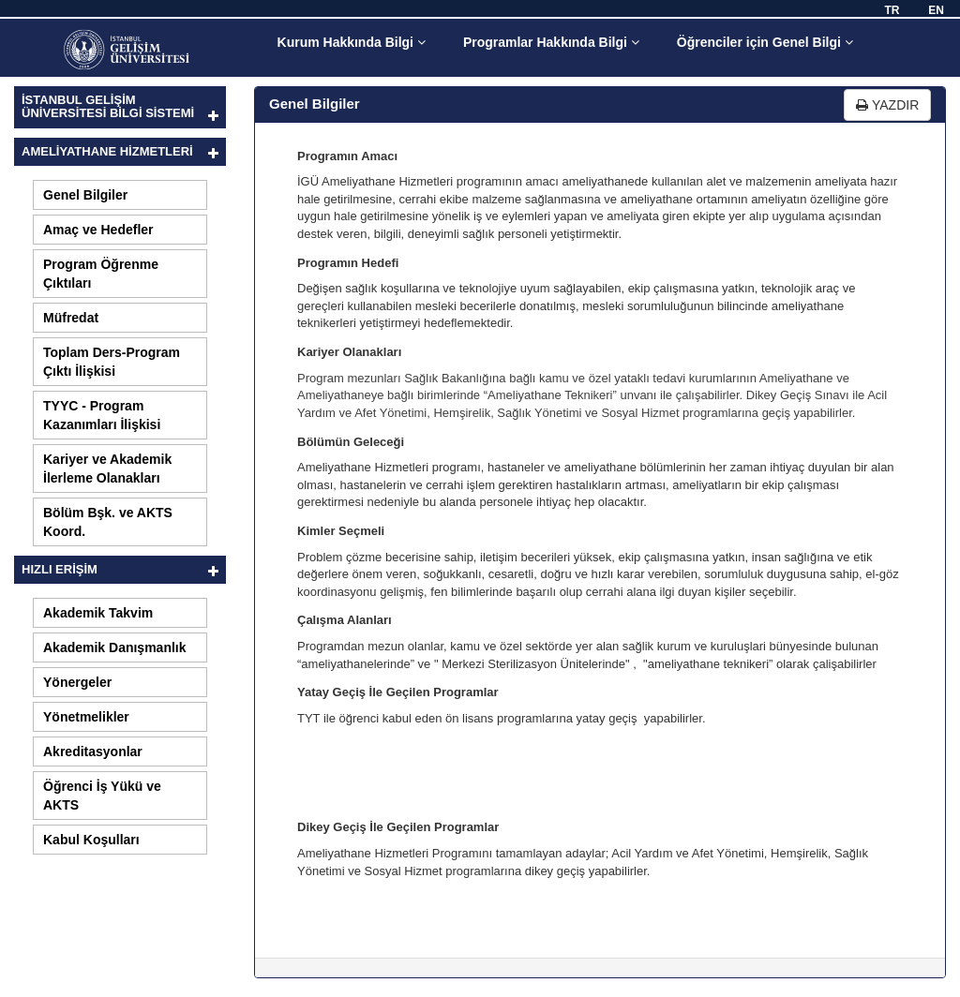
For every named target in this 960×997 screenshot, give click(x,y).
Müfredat (70, 317)
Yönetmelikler (86, 716)
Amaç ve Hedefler (98, 229)
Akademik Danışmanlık (115, 647)
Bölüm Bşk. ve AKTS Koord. (107, 522)
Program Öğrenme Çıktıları (100, 273)
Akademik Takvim (98, 612)
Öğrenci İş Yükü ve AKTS (102, 795)
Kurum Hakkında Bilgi (352, 42)
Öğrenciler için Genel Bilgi (765, 42)
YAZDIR (887, 104)
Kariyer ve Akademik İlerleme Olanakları (107, 468)
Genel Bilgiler (85, 194)
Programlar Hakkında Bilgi (551, 42)
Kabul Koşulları (91, 839)
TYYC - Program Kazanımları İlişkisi (101, 415)
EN (936, 10)
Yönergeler (77, 682)
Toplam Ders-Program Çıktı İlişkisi (111, 362)
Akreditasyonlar (92, 751)
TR (891, 10)
